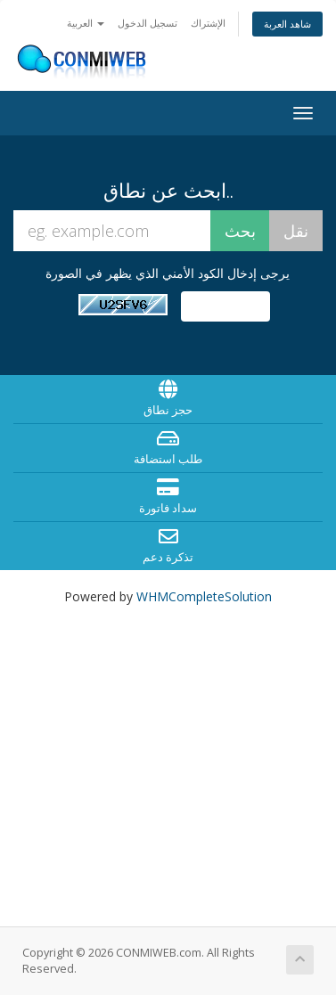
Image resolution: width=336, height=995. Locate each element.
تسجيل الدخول (147, 22)
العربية (85, 22)
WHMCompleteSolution (204, 596)
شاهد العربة (287, 23)
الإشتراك (208, 22)
